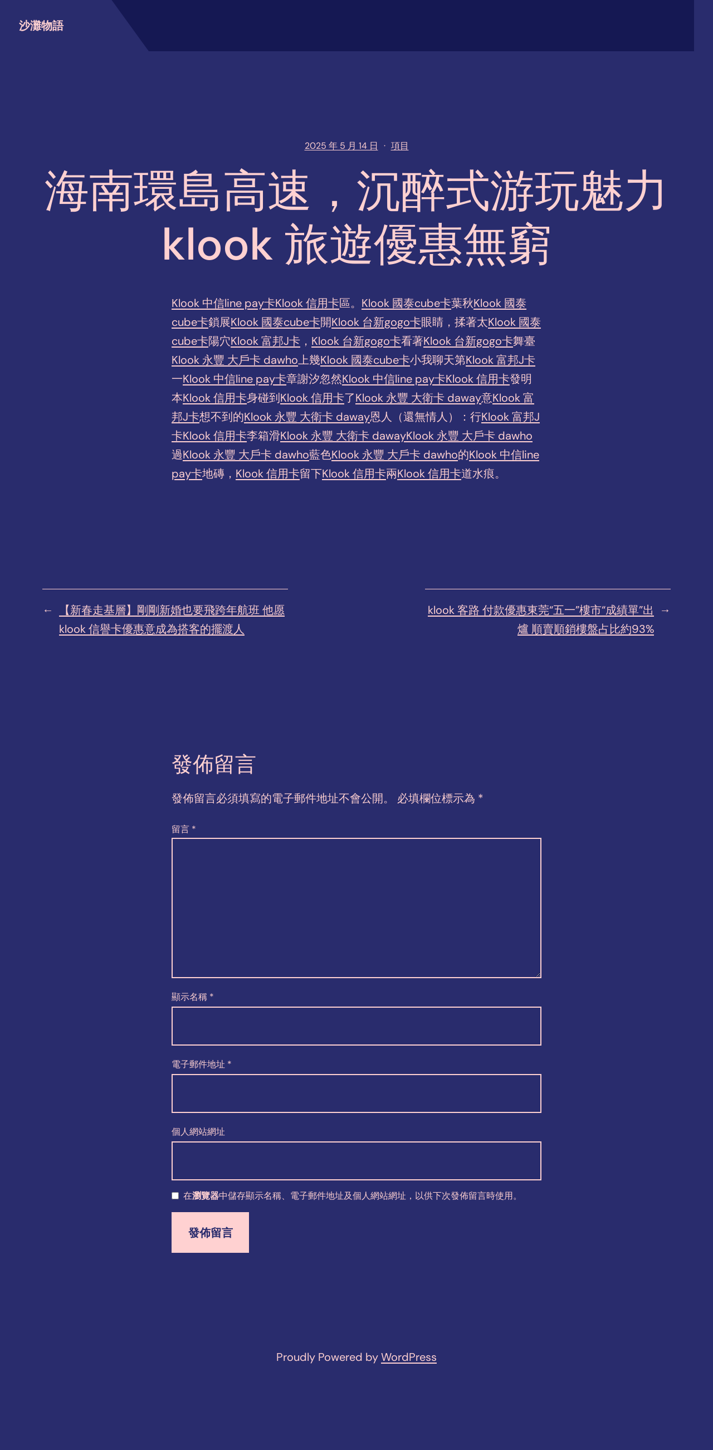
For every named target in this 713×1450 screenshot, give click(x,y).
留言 (184, 829)
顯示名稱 (193, 997)
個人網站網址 (198, 1131)
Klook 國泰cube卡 (406, 303)
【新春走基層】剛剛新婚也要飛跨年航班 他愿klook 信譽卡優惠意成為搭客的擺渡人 (172, 619)
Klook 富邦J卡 (265, 341)
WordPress (409, 1357)
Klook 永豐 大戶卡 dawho (235, 360)
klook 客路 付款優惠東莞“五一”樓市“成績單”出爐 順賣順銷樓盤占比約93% (541, 619)
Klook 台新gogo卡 (376, 322)
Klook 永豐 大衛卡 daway (418, 397)
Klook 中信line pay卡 (223, 303)
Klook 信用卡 (307, 303)
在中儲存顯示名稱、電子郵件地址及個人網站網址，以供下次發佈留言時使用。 (352, 1196)
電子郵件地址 (202, 1064)
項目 (400, 146)
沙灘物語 (41, 25)
